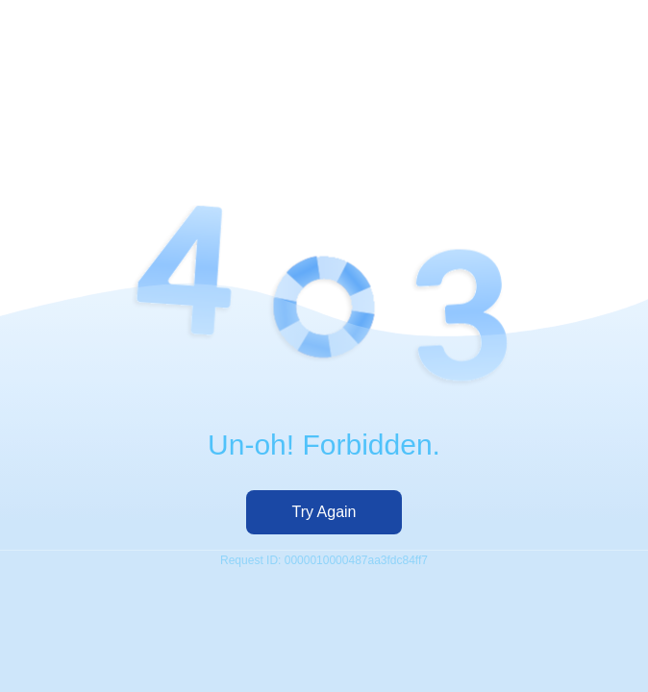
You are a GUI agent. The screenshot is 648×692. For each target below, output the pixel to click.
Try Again (324, 512)
